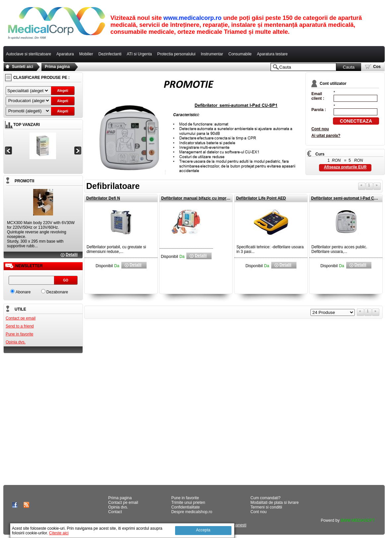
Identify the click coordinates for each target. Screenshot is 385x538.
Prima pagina (57, 66)
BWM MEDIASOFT (358, 520)
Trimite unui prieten (188, 502)
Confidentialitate (185, 507)
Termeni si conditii (266, 507)
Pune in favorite (19, 334)
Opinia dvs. (16, 342)
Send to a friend (20, 326)
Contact (115, 511)
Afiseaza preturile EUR (345, 167)
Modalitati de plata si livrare (274, 502)
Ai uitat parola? (325, 135)
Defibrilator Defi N (103, 198)
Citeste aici (59, 533)
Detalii (72, 254)
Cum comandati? (265, 498)
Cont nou (320, 129)
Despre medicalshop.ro (191, 511)
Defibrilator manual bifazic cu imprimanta (200, 198)
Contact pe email (20, 318)
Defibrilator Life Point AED (261, 198)
